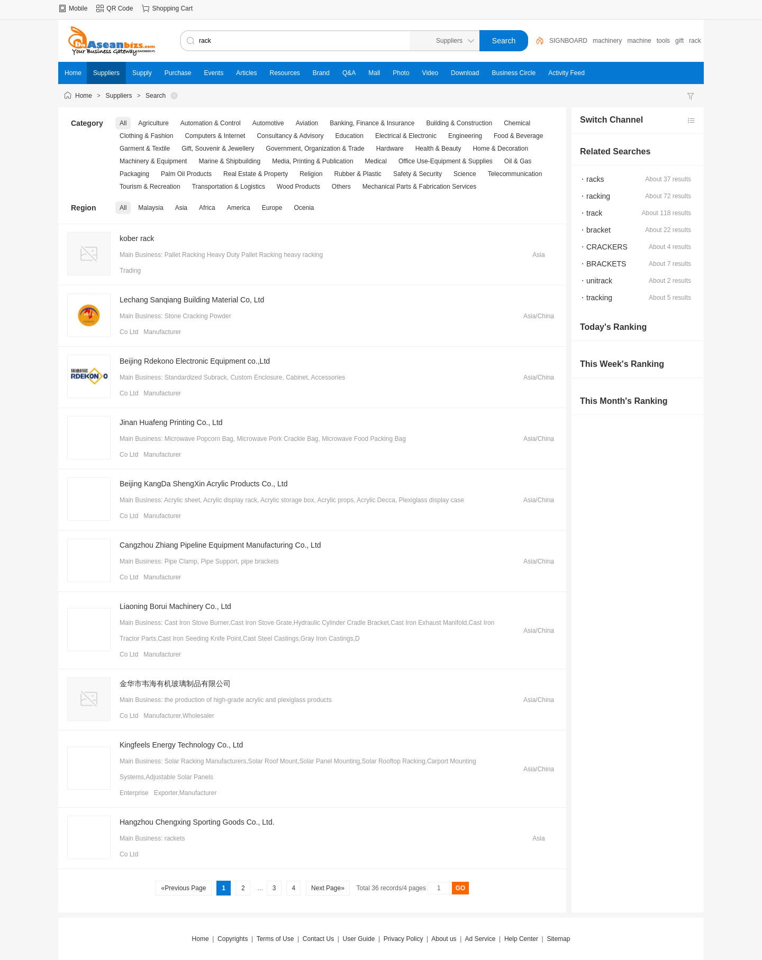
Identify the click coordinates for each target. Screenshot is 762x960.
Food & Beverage (518, 136)
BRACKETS (606, 264)
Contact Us (318, 939)
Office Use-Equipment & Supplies (445, 161)
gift (679, 40)
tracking (599, 297)
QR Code (119, 8)
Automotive (268, 123)
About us (443, 939)
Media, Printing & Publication (312, 161)
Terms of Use (275, 939)
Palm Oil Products (186, 174)
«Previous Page (183, 888)
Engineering (465, 136)
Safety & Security (417, 174)
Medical (376, 161)
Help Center (521, 939)
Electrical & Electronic (406, 136)
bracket (598, 230)
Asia (181, 207)
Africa (207, 207)
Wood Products (298, 186)
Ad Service (480, 939)
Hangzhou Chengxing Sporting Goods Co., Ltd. (197, 822)
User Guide (359, 939)
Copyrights (232, 939)
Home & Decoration (500, 148)
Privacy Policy (403, 939)
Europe (272, 207)
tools (663, 40)
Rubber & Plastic (358, 174)
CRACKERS (607, 247)
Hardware (390, 148)
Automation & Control (210, 123)
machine (639, 40)
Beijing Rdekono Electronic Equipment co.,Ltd (195, 361)
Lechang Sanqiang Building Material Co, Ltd (192, 300)
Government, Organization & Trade (315, 148)
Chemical (517, 123)
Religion (311, 174)
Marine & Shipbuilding (229, 161)
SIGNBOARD (568, 40)
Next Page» (328, 888)
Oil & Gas (517, 161)
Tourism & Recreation (150, 186)
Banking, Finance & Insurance (372, 123)
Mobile (78, 8)
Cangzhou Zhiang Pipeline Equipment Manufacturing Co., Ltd (220, 545)
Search (156, 95)
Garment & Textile (145, 148)
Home (83, 95)
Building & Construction (459, 123)
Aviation (307, 123)
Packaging (134, 174)
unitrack (599, 280)
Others (341, 186)
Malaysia (150, 207)
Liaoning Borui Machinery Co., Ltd (175, 606)
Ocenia (304, 207)
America (238, 207)
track (594, 213)
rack (695, 40)
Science (464, 174)
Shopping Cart (172, 8)
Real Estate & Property (255, 174)
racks (595, 179)
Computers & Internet (215, 136)
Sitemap (558, 939)
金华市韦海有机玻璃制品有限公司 (175, 683)
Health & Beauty (438, 148)
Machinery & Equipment (153, 161)
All (123, 123)
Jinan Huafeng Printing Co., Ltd (171, 422)
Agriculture (153, 123)
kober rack (137, 238)
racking (598, 196)
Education (349, 136)
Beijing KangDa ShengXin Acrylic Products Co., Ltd (204, 483)
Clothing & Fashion (146, 136)
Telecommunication (515, 174)
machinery (607, 40)
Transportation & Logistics (228, 186)
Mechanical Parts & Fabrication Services (419, 186)
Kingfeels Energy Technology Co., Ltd (181, 745)
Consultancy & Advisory (290, 136)
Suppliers (119, 95)
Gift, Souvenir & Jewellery (218, 148)
